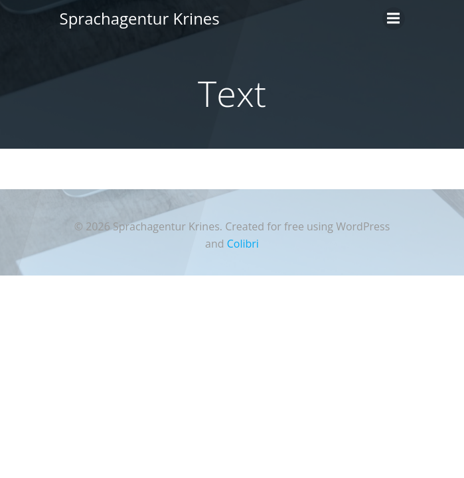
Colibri (243, 243)
